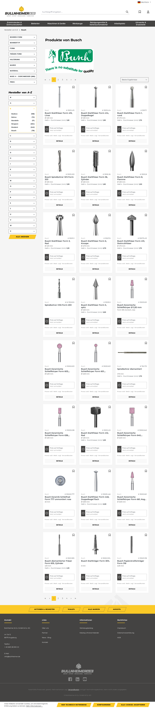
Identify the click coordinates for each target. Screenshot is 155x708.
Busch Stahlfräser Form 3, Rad (57, 242)
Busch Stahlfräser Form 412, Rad (94, 434)
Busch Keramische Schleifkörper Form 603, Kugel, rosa (56, 370)
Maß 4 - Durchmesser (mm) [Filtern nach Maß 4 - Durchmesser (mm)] (22, 76)
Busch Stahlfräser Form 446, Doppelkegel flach (95, 498)
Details (59, 141)
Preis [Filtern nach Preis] (22, 82)
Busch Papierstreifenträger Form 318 (130, 562)
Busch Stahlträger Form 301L (95, 561)
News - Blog (46, 638)
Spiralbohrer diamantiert (129, 369)
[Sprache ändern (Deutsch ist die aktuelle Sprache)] (144, 2)
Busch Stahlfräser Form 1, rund (129, 114)
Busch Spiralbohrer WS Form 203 (59, 178)
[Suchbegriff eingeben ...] (83, 12)
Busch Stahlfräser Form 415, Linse (58, 114)
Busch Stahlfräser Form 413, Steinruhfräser (131, 242)
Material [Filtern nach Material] (22, 71)
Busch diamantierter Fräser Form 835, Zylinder (58, 562)
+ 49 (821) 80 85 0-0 (11, 647)
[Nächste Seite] (71, 79)
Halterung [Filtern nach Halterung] (22, 59)
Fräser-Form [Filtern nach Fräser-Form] (22, 54)
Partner (45, 633)
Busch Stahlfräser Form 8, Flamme (130, 178)
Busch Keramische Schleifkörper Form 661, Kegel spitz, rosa (132, 498)
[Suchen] (127, 12)
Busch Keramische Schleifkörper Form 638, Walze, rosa (56, 434)
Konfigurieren (103, 705)
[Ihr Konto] (148, 12)
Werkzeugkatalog (86, 628)
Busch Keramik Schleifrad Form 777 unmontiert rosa (58, 498)
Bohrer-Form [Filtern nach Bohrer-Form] (22, 37)
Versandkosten (73, 690)
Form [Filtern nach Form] (22, 48)
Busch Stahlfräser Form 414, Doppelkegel (95, 114)
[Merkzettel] (139, 12)
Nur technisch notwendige (74, 705)
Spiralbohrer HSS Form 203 (58, 305)
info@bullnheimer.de (12, 657)
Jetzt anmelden (55, 130)
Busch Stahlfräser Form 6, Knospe (94, 242)
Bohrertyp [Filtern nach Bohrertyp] (22, 43)
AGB (119, 638)
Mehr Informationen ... (34, 706)
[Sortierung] (135, 79)
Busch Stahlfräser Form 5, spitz (94, 306)
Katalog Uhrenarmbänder (89, 633)
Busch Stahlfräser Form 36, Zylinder (94, 178)
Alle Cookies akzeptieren (133, 705)
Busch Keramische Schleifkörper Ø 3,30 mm (129, 306)
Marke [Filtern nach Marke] (22, 65)
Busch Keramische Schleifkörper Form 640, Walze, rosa (129, 434)
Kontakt (45, 642)
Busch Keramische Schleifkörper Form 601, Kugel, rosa (92, 370)
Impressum (121, 628)
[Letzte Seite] (75, 79)
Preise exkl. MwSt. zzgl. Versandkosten (59, 136)
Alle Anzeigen (22, 237)
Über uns (45, 628)
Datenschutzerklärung (125, 633)
